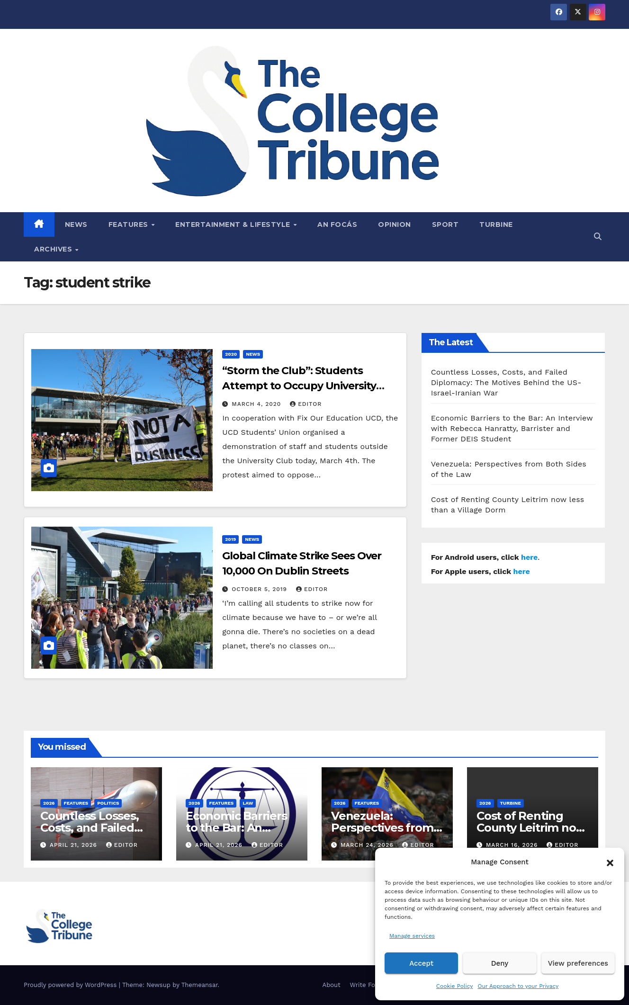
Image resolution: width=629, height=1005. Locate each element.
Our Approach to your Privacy (517, 986)
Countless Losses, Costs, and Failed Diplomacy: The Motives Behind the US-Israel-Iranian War (506, 382)
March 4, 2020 (257, 404)
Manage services (412, 936)
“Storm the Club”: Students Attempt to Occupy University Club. (299, 385)
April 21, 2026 (74, 845)
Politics (108, 803)
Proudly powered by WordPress (71, 984)
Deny (499, 963)
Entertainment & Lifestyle (233, 224)
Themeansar (199, 984)
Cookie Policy (454, 986)
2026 (49, 803)
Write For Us (368, 984)
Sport (445, 224)
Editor (306, 404)
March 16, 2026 (513, 845)
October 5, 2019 (260, 589)
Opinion (394, 224)
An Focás (337, 224)
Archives (54, 249)
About (332, 984)
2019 (230, 539)
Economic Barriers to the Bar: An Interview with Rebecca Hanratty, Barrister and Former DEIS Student (512, 428)
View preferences (578, 963)
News (76, 224)
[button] (610, 862)
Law (248, 803)
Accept (421, 963)
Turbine (496, 224)
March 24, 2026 (368, 845)
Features (129, 224)
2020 (231, 354)
